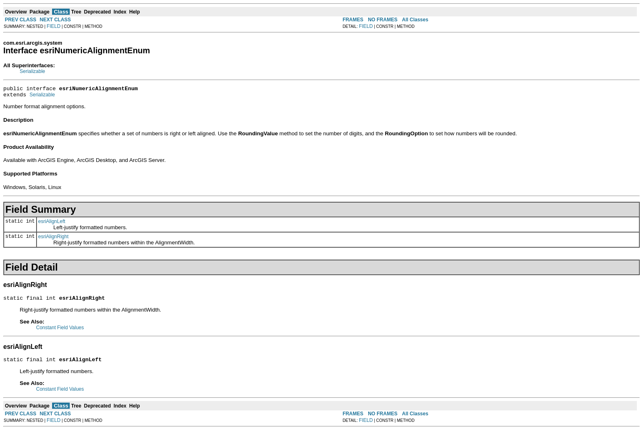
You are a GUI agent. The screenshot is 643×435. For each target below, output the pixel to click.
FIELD (54, 26)
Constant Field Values (60, 331)
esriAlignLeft (51, 224)
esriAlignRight (53, 239)
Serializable (32, 71)
